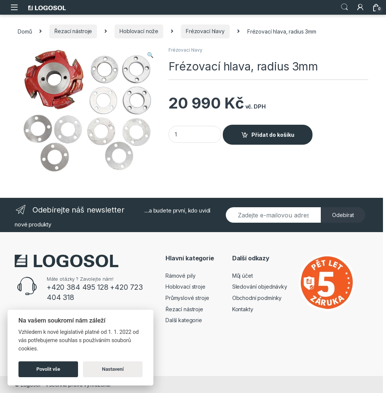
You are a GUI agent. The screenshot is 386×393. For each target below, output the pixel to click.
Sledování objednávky (259, 286)
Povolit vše (48, 369)
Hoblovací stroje (185, 286)
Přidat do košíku (272, 135)
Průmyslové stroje (187, 298)
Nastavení (113, 369)
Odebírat (343, 215)
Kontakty (242, 309)
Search (344, 7)
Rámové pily (180, 275)
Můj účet (242, 275)
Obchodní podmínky (257, 298)
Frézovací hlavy (205, 31)
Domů (25, 31)
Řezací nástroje (73, 31)
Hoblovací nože (138, 31)
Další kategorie (183, 320)
